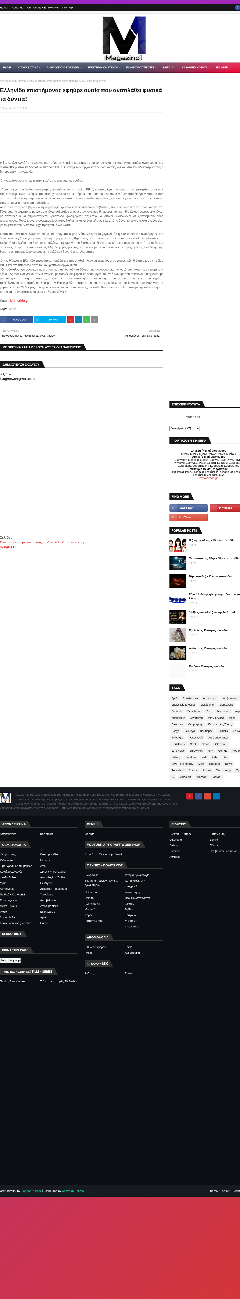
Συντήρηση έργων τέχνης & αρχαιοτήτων (101, 883)
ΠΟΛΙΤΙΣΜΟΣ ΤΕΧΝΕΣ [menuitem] (140, 67)
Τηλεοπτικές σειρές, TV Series (58, 981)
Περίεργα (190, 731)
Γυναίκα (130, 973)
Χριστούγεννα (8, 900)
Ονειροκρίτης (195, 724)
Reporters (178, 770)
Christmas (178, 744)
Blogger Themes (31, 1191)
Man (201, 764)
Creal (205, 744)
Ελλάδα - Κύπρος (180, 834)
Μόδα (232, 718)
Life (224, 757)
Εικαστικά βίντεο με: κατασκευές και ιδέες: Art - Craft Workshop (42, 542)
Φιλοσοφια (177, 737)
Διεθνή (173, 845)
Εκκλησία (177, 711)
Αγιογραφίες (8, 547)
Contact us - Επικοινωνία (42, 7)
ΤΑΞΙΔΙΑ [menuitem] (168, 67)
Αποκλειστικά (190, 698)
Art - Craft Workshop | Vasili (103, 854)
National (214, 764)
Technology (223, 770)
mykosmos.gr (208, 478)
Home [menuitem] (7, 67)
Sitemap (67, 7)
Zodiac (216, 777)
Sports (193, 770)
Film (210, 750)
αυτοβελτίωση (229, 698)
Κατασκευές (178, 718)
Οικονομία (177, 724)
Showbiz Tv (7, 917)
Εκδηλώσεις (226, 704)
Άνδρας (89, 973)
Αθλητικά (174, 857)
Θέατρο (129, 904)
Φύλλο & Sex (8, 877)
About (226, 1191)
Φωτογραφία (196, 737)
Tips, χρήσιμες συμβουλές (16, 866)
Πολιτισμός (206, 731)
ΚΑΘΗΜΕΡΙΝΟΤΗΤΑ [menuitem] (195, 67)
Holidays (191, 757)
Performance (94, 921)
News (21, 81)
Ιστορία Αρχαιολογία (137, 875)
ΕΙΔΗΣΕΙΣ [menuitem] (222, 67)
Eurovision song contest (16, 923)
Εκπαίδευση (194, 711)
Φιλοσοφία (6, 860)
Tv (173, 777)
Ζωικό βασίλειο (49, 906)
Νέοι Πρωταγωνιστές (137, 898)
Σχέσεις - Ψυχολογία (53, 872)
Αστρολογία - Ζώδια (52, 877)
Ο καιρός (174, 851)
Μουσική (90, 909)
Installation (132, 926)
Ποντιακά (223, 731)
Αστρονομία (209, 698)
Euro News (178, 750)
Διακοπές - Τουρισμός (53, 889)
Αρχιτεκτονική (93, 904)
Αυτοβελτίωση (48, 900)
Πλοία (88, 953)
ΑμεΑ (175, 698)
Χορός (89, 915)
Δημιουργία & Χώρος (183, 704)
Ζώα (209, 711)
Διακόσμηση (207, 704)
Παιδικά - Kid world (12, 894)
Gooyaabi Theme (73, 1191)
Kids (214, 757)
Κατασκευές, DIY (135, 881)
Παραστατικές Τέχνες (220, 724)
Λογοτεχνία (196, 718)
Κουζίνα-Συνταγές (11, 872)
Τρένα (128, 947)
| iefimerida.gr (18, 300)
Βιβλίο (129, 909)
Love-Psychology (182, 764)
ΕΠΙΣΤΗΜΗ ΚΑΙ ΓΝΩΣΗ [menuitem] (103, 67)
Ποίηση (89, 898)
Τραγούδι (130, 915)
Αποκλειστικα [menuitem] (28, 67)
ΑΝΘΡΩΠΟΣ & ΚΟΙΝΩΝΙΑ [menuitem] (63, 67)
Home (4, 7)
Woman (202, 777)
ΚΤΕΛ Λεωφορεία (95, 947)
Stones (207, 770)
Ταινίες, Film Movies (12, 981)
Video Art (185, 777)
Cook (193, 744)
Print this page (10, 960)
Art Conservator (218, 737)
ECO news (220, 744)
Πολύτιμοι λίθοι (49, 854)
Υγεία (3, 883)
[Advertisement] (81, 505)
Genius (222, 750)
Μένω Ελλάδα (216, 718)
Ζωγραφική (223, 711)
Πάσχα (175, 731)
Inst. (204, 757)
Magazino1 (8, 108)
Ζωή (43, 866)
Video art (131, 921)
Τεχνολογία (47, 894)
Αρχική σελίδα (8, 81)
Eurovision (196, 750)
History (176, 757)
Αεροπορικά (132, 953)
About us (17, 7)
